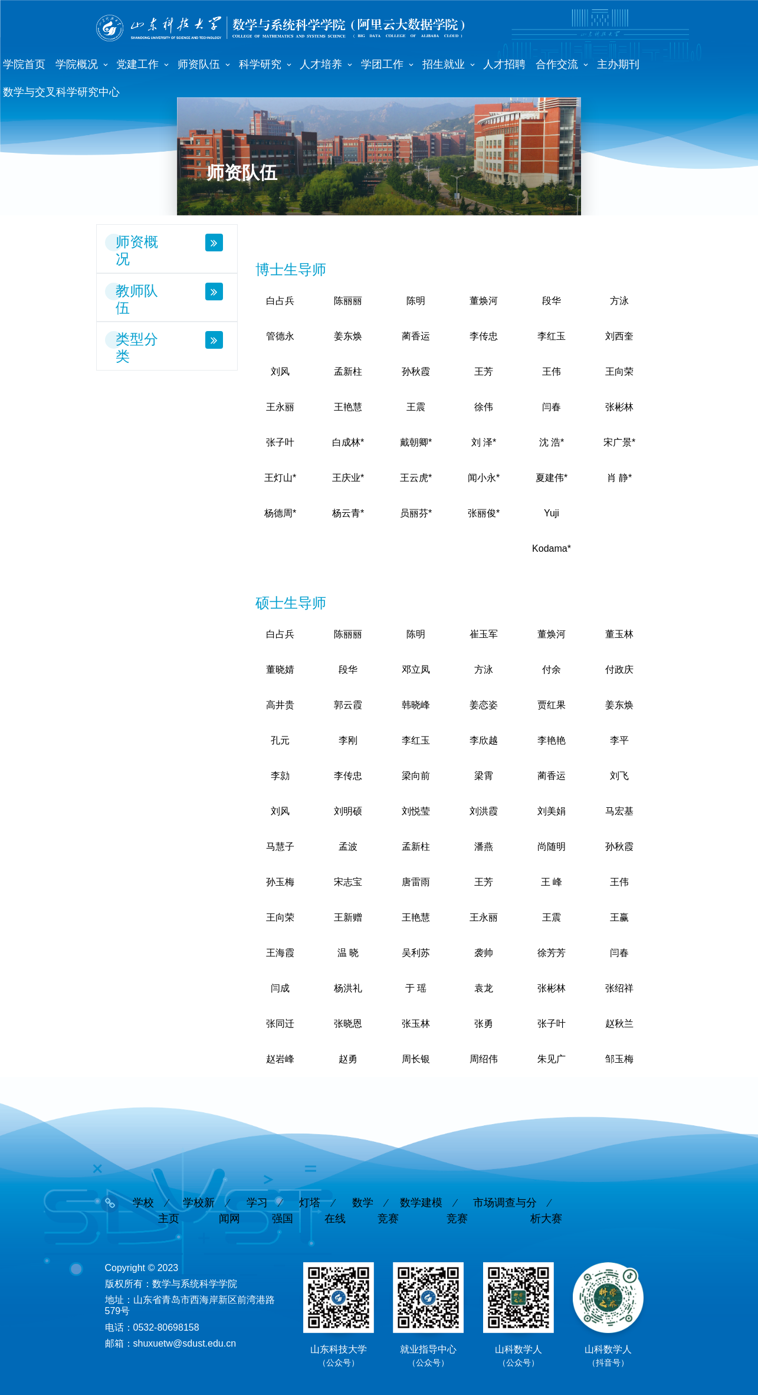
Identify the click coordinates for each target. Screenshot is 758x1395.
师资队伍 (199, 64)
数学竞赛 (375, 1206)
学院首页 (24, 64)
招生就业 (443, 64)
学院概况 (76, 64)
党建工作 (137, 64)
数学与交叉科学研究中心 (61, 92)
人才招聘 (504, 64)
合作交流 (557, 64)
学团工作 (382, 64)
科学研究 (260, 64)
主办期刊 (618, 64)
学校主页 (156, 1206)
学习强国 (270, 1206)
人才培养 (321, 64)
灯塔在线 (322, 1206)
